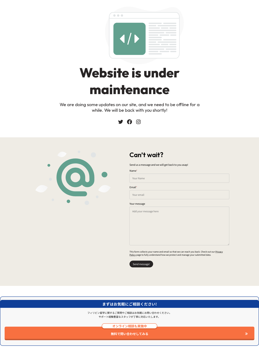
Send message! (141, 264)
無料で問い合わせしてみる (129, 331)
